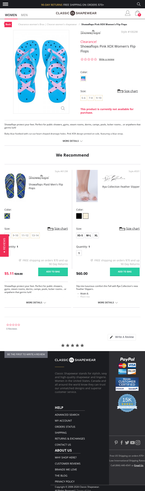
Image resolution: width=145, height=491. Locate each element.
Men (24, 15)
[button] (4, 245)
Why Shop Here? (66, 457)
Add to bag (53, 271)
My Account (63, 420)
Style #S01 (134, 171)
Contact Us (63, 444)
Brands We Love (66, 469)
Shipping (61, 432)
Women (11, 15)
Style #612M (61, 171)
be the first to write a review (26, 354)
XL (96, 235)
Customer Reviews (67, 463)
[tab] (122, 337)
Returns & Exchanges (70, 438)
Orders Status (65, 426)
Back (8, 24)
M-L (88, 235)
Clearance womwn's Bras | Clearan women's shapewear (47, 24)
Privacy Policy (65, 481)
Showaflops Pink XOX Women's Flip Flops (104, 24)
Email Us (138, 465)
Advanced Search (67, 414)
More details (71, 141)
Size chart (131, 91)
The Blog (61, 475)
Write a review (106, 59)
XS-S (80, 235)
